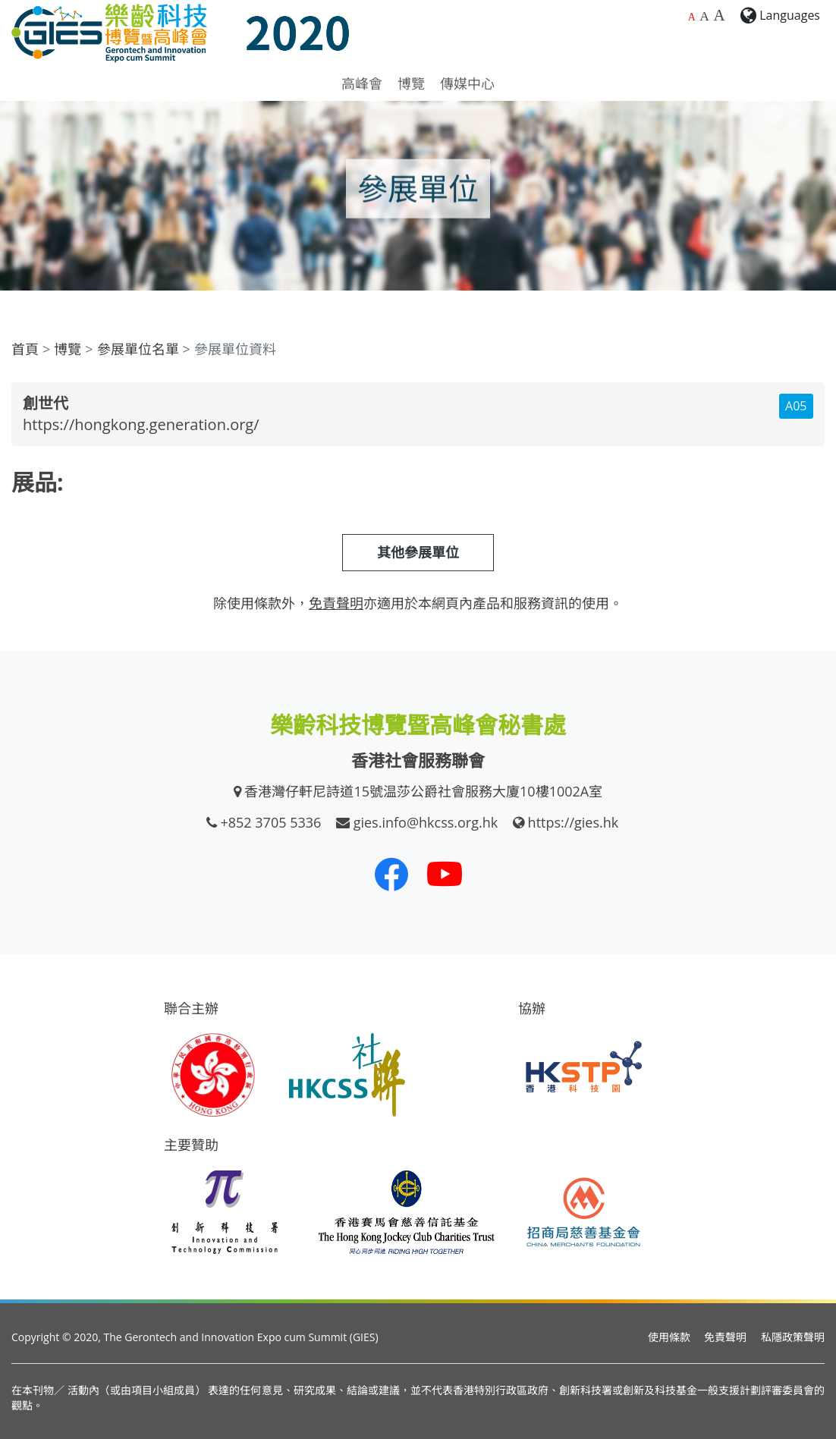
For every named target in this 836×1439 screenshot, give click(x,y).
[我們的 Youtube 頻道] (445, 874)
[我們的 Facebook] (391, 874)
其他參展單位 (418, 552)
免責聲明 (725, 1337)
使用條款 (669, 1337)
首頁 (25, 349)
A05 (795, 405)
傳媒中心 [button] (467, 83)
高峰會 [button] (361, 83)
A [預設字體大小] (692, 17)
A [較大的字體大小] (704, 16)
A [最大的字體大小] (718, 15)
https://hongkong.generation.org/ (141, 424)
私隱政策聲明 (793, 1337)
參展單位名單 (138, 349)
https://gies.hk (573, 822)
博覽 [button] (411, 83)
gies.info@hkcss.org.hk (426, 822)
